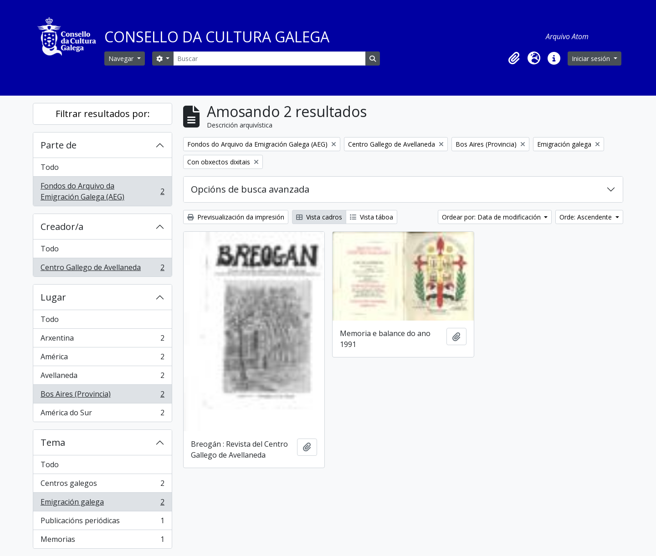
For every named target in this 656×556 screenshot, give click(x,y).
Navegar (121, 58)
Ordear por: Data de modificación (492, 217)
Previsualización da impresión (235, 217)
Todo (50, 167)
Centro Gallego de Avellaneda (102, 269)
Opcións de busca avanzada (250, 189)
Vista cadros (319, 217)
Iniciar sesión (592, 58)
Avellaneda (102, 377)
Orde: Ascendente (586, 217)
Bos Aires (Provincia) (102, 395)
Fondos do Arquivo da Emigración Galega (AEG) (102, 191)
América (102, 358)
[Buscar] (269, 58)
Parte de (59, 145)
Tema (53, 442)
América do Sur (102, 414)
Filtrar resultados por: (103, 113)
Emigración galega (102, 503)
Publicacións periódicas (102, 522)
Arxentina (102, 339)
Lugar (53, 297)
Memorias (102, 541)
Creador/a (62, 226)
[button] (514, 58)
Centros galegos (102, 485)
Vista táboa (371, 217)
